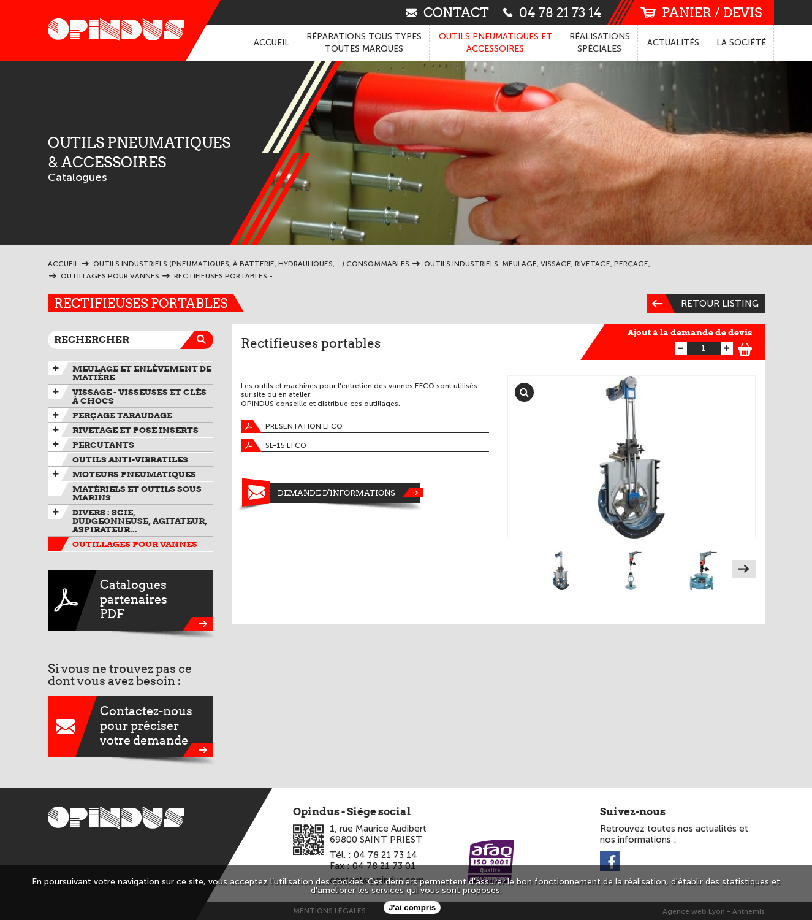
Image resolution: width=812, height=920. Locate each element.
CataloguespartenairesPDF (130, 600)
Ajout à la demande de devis (690, 332)
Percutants (103, 445)
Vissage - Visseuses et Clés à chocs (139, 396)
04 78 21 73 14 (552, 12)
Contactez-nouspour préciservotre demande (130, 726)
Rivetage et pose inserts (135, 430)
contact (447, 12)
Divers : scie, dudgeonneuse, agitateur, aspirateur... (139, 520)
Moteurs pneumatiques (134, 474)
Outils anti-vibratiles (130, 459)
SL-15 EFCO (273, 445)
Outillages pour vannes (134, 544)
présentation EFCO (292, 426)
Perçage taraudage (122, 415)
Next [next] (744, 569)
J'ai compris (412, 907)
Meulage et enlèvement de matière (141, 373)
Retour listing (703, 303)
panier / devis (701, 12)
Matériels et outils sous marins (137, 493)
